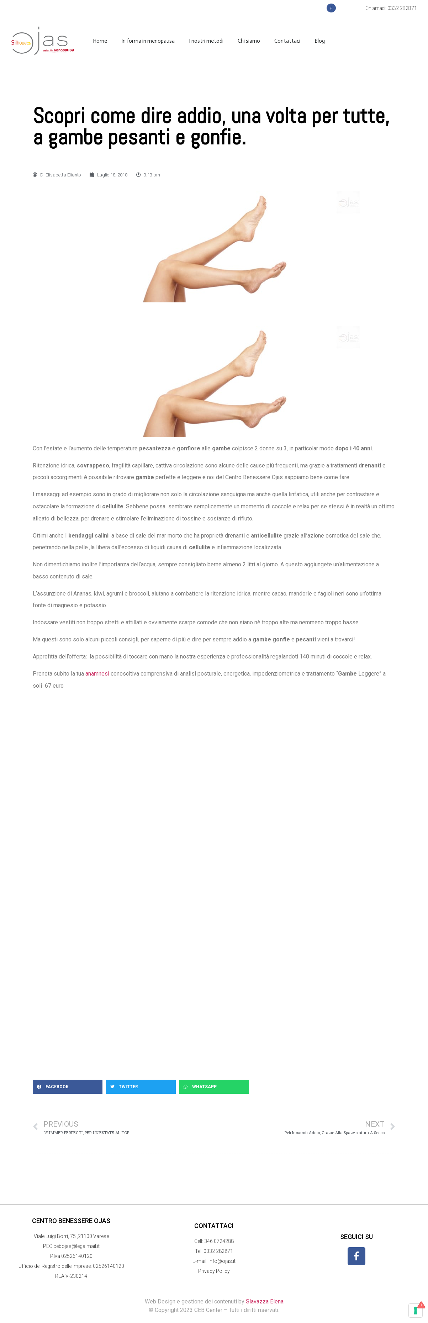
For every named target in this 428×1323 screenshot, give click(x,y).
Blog (320, 41)
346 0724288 (219, 1241)
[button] (67, 1087)
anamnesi (96, 673)
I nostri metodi (206, 41)
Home (100, 41)
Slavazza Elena (265, 1301)
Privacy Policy (214, 1271)
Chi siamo (249, 41)
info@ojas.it (222, 1261)
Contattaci (287, 41)
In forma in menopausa (148, 41)
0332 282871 (218, 1251)
